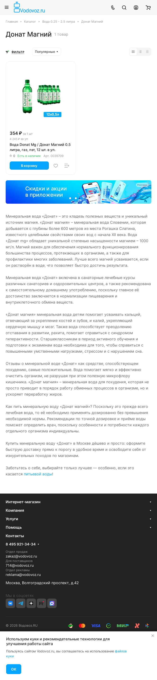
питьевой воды (38, 474)
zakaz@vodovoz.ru (21, 556)
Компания (15, 510)
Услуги (12, 518)
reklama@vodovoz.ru (23, 574)
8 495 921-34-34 (21, 544)
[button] (70, 198)
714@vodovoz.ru (20, 565)
